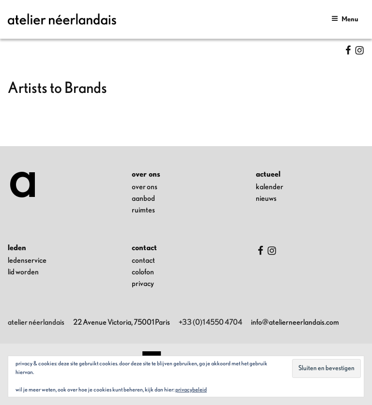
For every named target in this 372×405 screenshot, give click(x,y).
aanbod (143, 198)
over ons (144, 187)
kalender (269, 187)
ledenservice (27, 260)
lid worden (23, 272)
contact (143, 260)
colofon (143, 272)
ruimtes (143, 210)
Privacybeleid (191, 389)
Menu (344, 18)
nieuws (266, 198)
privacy (143, 283)
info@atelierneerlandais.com (295, 322)
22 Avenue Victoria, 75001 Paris (121, 322)
